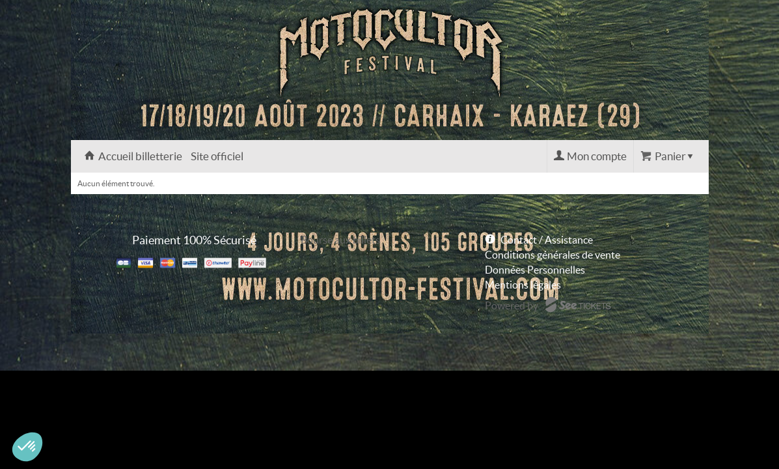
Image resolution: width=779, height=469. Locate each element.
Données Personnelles (535, 270)
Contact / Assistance (546, 240)
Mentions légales (523, 285)
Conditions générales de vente (552, 255)
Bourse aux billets (340, 240)
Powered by (511, 305)
